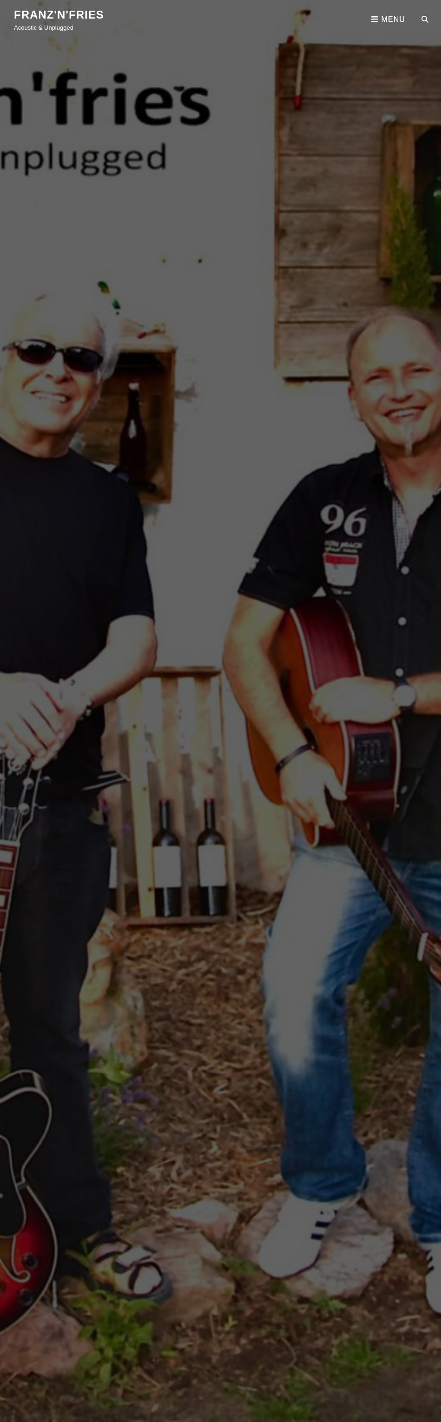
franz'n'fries (59, 14)
